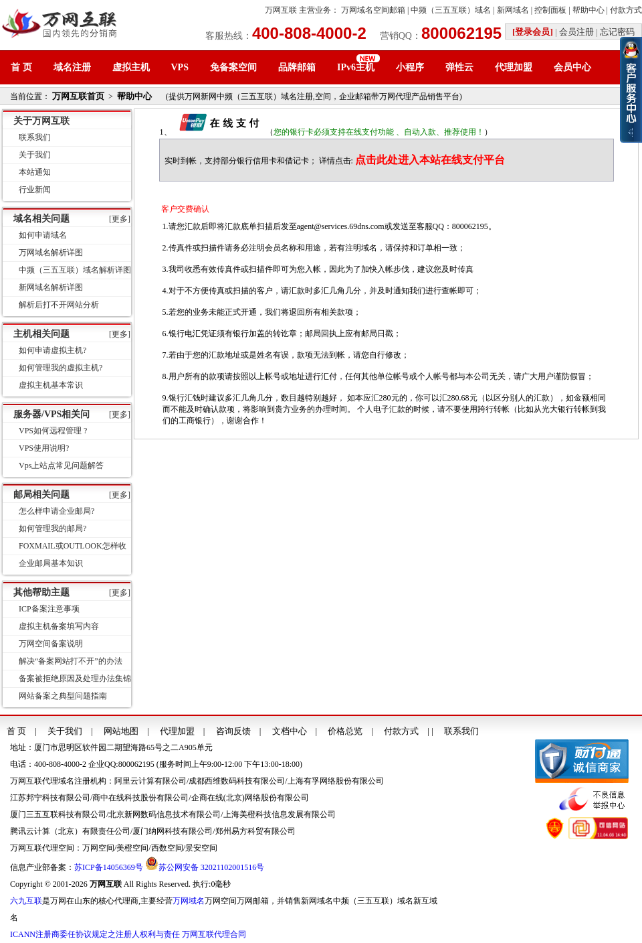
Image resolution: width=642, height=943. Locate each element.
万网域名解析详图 (51, 252)
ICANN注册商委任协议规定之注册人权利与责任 (95, 934)
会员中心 (572, 67)
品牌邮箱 (297, 67)
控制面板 (550, 10)
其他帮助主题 (41, 592)
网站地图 (121, 731)
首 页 (21, 67)
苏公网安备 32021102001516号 (211, 867)
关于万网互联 (41, 121)
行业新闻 (35, 189)
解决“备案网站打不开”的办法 (70, 661)
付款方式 (626, 10)
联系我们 (35, 137)
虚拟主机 (131, 67)
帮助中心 (588, 10)
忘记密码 (617, 32)
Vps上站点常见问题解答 (61, 465)
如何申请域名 (43, 235)
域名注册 (72, 67)
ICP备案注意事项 (49, 608)
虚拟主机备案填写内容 (59, 626)
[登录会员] (532, 32)
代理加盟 (513, 67)
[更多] (119, 219)
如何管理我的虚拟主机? (60, 367)
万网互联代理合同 (214, 934)
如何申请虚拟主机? (52, 350)
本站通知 (35, 172)
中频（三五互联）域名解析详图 (75, 270)
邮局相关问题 (41, 495)
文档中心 (289, 731)
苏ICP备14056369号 (108, 867)
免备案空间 (233, 67)
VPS (180, 67)
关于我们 (35, 154)
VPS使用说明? (44, 448)
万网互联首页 (78, 96)
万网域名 (189, 900)
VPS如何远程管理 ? (53, 430)
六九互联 (26, 900)
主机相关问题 (41, 334)
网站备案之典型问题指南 (63, 696)
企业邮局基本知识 (51, 563)
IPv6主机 (355, 67)
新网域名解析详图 (51, 287)
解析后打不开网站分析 (59, 304)
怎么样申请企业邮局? (56, 511)
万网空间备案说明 (51, 643)
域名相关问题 (41, 219)
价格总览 (345, 731)
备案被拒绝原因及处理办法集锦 (75, 678)
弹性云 (459, 67)
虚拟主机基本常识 (51, 385)
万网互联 (281, 10)
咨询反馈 (233, 731)
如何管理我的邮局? (52, 528)
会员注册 (576, 32)
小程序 (410, 67)
